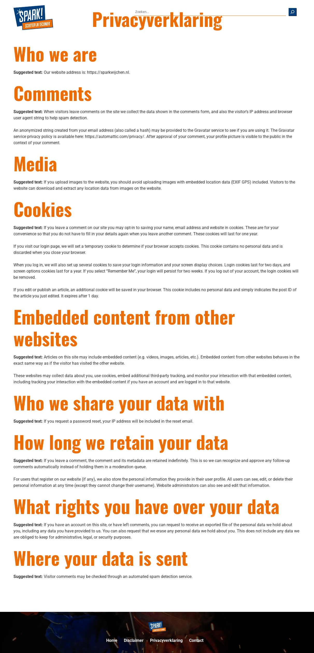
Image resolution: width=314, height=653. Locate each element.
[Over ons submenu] (277, 25)
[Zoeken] (292, 12)
